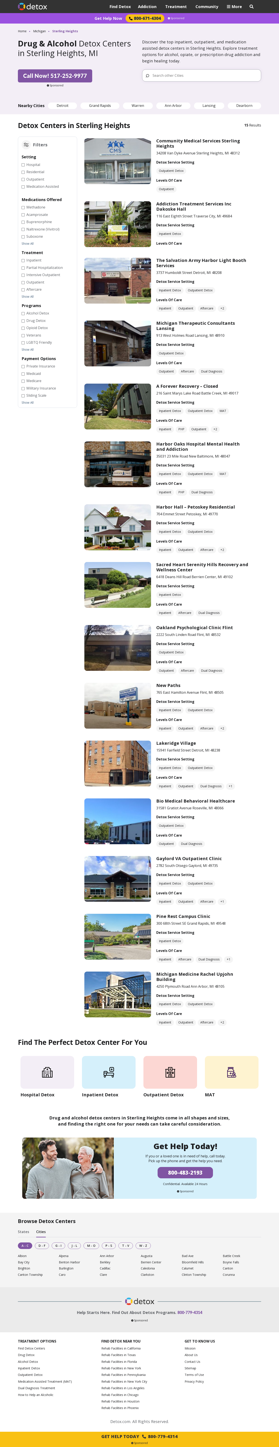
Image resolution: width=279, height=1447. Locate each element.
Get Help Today (139, 1436)
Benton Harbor (69, 1262)
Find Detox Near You (121, 1341)
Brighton (24, 1268)
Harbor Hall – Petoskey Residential (195, 507)
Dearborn (244, 105)
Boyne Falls (231, 1262)
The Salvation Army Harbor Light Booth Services (201, 262)
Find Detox (120, 6)
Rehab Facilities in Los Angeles (123, 1388)
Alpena (63, 1256)
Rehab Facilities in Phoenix (120, 1408)
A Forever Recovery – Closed (187, 386)
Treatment (176, 6)
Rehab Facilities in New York (121, 1368)
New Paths (168, 685)
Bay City (23, 1262)
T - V (125, 1246)
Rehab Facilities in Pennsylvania (123, 1375)
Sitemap (190, 1368)
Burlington (66, 1268)
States (23, 1232)
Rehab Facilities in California (121, 1348)
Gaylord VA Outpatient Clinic (189, 858)
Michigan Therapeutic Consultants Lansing (195, 325)
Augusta (146, 1256)
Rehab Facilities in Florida (119, 1362)
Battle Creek (231, 1256)
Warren (138, 105)
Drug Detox (26, 1355)
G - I (58, 1246)
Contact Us (192, 1362)
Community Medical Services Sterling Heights (198, 143)
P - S (108, 1246)
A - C (25, 1246)
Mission (190, 1348)
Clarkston (147, 1275)
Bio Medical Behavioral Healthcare (195, 801)
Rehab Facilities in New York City (124, 1381)
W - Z (143, 1246)
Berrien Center (151, 1262)
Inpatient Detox (29, 1368)
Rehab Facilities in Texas (118, 1355)
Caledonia (148, 1268)
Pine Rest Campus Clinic (183, 916)
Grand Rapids (100, 105)
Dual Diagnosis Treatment (36, 1388)
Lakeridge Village (176, 743)
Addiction (147, 6)
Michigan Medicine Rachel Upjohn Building (194, 976)
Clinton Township (194, 1275)
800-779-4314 (189, 1312)
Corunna (229, 1275)
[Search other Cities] (205, 75)
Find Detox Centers (31, 1348)
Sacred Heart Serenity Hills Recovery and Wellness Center (202, 567)
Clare (103, 1275)
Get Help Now (108, 18)
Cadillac (105, 1268)
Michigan (39, 31)
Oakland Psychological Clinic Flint (194, 627)
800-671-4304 (145, 18)
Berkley (105, 1262)
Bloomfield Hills (193, 1262)
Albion (22, 1256)
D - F (42, 1246)
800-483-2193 (185, 1172)
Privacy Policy (194, 1381)
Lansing (209, 105)
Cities (41, 1232)
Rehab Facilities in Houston (120, 1401)
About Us (191, 1355)
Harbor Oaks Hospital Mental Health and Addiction (198, 446)
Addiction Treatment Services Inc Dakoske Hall (193, 206)
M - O (91, 1246)
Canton (228, 1268)
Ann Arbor (173, 105)
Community (207, 6)
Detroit (62, 105)
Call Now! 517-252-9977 (55, 75)
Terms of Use (194, 1375)
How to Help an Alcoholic (35, 1395)
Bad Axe (188, 1256)
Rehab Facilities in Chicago (120, 1395)
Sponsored (176, 18)
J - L (74, 1246)
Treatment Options (37, 1341)
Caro (62, 1275)
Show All (28, 243)
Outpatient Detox (30, 1375)
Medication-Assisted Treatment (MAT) (45, 1381)
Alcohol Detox (28, 1362)
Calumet (188, 1268)
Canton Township (30, 1275)
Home (22, 31)
